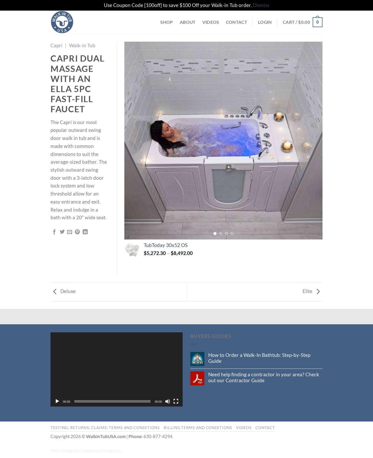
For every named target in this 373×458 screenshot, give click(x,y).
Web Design (62, 450)
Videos (210, 22)
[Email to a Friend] (69, 232)
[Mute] (167, 401)
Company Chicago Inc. (101, 450)
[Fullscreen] (175, 401)
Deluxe (64, 291)
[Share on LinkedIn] (85, 232)
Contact (236, 22)
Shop (166, 22)
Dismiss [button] (261, 5)
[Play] (57, 401)
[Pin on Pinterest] (77, 232)
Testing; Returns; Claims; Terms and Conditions (105, 427)
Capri (56, 45)
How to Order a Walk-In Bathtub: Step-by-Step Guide (259, 358)
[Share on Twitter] (62, 232)
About (188, 22)
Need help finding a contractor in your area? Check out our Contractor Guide (263, 377)
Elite (311, 291)
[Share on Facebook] (54, 232)
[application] (117, 369)
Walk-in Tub (82, 45)
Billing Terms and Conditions (198, 427)
